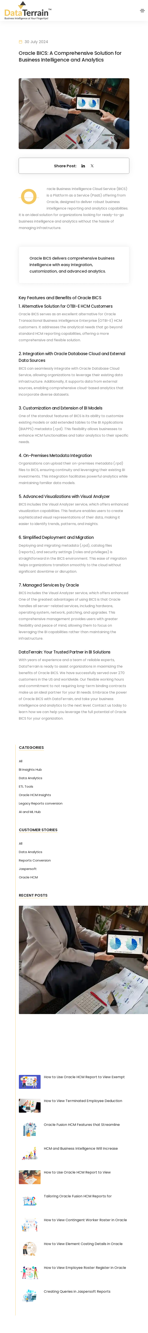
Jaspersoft (28, 869)
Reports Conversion (35, 861)
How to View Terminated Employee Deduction (83, 1101)
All (20, 761)
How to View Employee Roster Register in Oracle (85, 1267)
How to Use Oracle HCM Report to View (77, 1172)
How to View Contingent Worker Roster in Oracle (85, 1220)
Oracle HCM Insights (35, 795)
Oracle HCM (28, 877)
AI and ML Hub (30, 812)
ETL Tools (26, 787)
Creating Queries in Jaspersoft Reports (77, 1291)
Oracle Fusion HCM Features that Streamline (82, 1124)
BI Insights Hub (30, 770)
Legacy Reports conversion (40, 804)
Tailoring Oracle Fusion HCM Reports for (78, 1196)
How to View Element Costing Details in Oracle (83, 1244)
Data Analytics (30, 778)
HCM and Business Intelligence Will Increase (81, 1148)
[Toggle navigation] (142, 10)
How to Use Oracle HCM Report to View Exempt (84, 1077)
